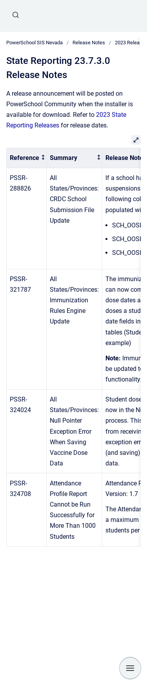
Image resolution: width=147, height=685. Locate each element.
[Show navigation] (130, 668)
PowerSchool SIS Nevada (34, 42)
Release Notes (89, 42)
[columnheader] (27, 158)
